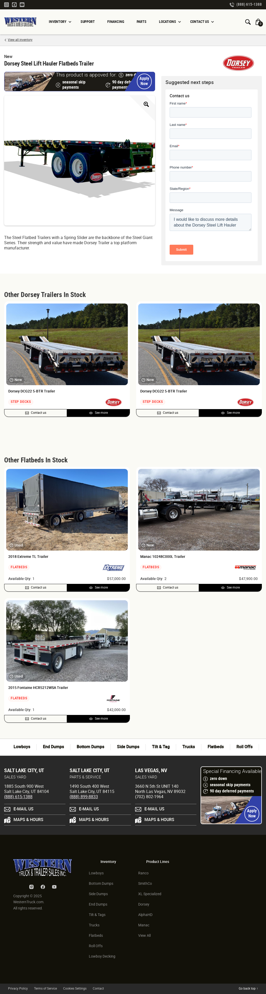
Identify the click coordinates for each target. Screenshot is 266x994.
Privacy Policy (18, 988)
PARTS (142, 22)
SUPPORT (88, 22)
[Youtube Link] (22, 4)
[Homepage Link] (22, 22)
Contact (98, 988)
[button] (58, 22)
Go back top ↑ (248, 988)
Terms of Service (45, 988)
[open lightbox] (79, 160)
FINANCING (115, 22)
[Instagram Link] (6, 4)
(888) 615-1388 (18, 797)
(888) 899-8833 (84, 797)
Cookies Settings (75, 988)
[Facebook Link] (14, 4)
